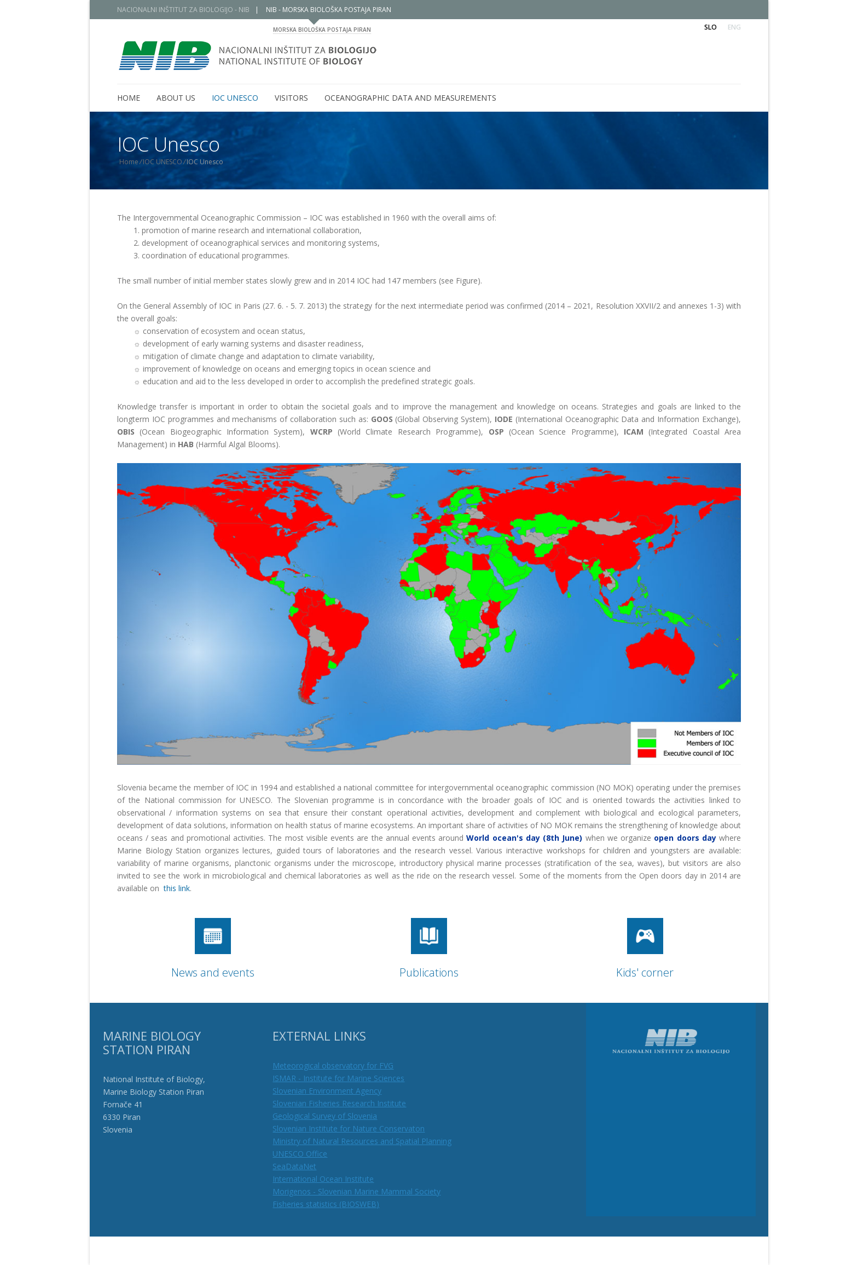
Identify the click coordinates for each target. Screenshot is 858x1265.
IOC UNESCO (172, 161)
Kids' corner (645, 972)
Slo (710, 27)
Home (138, 161)
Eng (734, 27)
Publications (429, 972)
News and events (212, 972)
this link (177, 888)
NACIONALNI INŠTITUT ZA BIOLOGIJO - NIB (193, 9)
